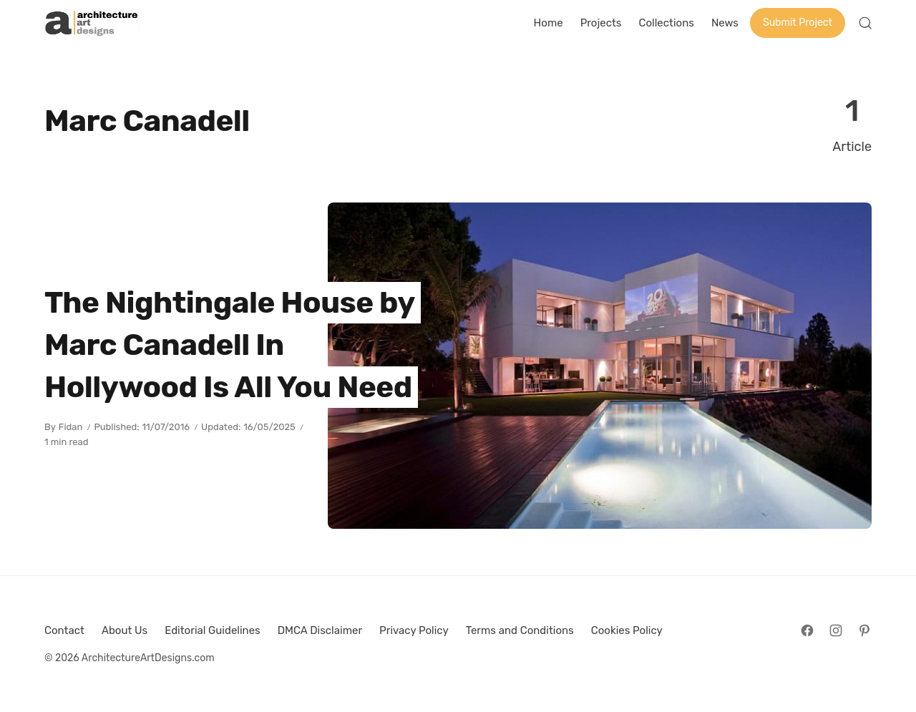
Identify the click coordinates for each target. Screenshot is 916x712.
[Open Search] (865, 23)
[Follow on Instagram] (836, 630)
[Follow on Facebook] (807, 630)
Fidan (71, 426)
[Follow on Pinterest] (864, 630)
